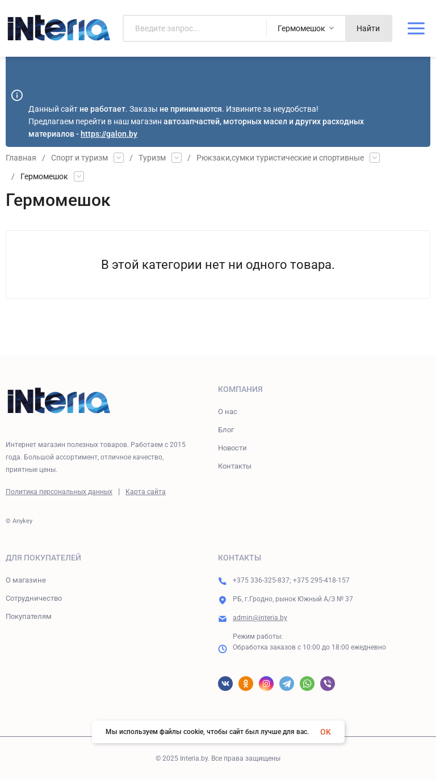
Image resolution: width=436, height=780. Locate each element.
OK (325, 731)
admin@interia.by (260, 618)
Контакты (234, 466)
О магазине (26, 580)
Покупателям (29, 616)
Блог (226, 429)
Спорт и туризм (79, 158)
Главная (21, 158)
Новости (232, 448)
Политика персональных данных (59, 492)
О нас (227, 411)
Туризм (152, 158)
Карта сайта (145, 492)
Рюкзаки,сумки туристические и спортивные (280, 158)
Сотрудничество (34, 598)
